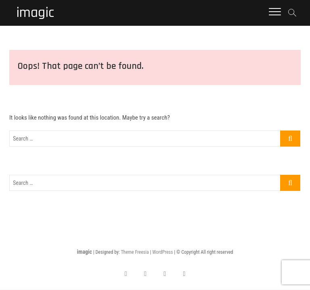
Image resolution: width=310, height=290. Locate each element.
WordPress (162, 252)
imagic (35, 13)
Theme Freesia (135, 252)
